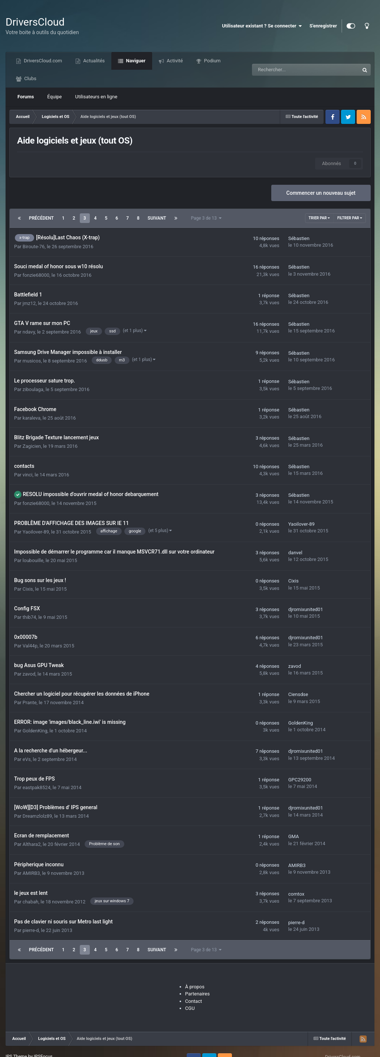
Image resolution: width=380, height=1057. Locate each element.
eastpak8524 (36, 787)
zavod (29, 674)
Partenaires (197, 994)
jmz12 (29, 303)
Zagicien (32, 446)
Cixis (28, 589)
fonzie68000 (36, 275)
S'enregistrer (323, 26)
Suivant (157, 218)
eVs (27, 759)
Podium (212, 60)
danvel (295, 552)
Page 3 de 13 (206, 218)
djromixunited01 (305, 609)
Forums (25, 96)
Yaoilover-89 (36, 532)
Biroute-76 (34, 246)
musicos (32, 361)
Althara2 (32, 844)
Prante (30, 702)
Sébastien (298, 238)
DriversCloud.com (42, 60)
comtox (296, 894)
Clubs (29, 78)
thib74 (29, 617)
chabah (31, 902)
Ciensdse (298, 694)
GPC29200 (299, 779)
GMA (293, 836)
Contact (193, 1001)
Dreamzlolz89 (37, 816)
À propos (194, 986)
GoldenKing (35, 730)
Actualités (93, 60)
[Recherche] (289, 70)
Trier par (319, 218)
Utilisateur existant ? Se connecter (262, 26)
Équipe (54, 96)
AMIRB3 (31, 873)
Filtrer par (349, 218)
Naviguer (135, 60)
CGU (190, 1008)
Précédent (41, 218)
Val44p (30, 646)
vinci (28, 474)
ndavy (29, 332)
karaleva (31, 418)
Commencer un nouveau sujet (321, 193)
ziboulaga (33, 389)
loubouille (33, 560)
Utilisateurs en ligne (96, 96)
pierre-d (31, 930)
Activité (174, 60)
